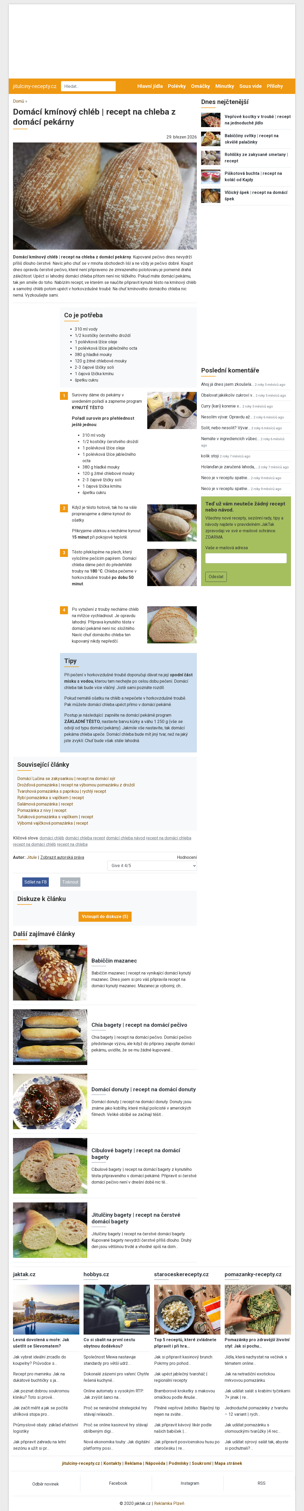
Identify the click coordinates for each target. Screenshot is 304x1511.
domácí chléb (52, 838)
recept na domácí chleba (168, 838)
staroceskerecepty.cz (181, 1274)
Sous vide (250, 86)
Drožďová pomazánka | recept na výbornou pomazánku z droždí (76, 784)
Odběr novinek (45, 1484)
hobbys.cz (96, 1274)
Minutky (224, 86)
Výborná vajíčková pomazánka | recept (52, 823)
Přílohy (275, 86)
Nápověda (155, 1463)
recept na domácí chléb (34, 844)
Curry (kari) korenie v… (221, 406)
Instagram (190, 1483)
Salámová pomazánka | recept (45, 804)
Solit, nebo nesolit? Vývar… (225, 427)
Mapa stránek (228, 1463)
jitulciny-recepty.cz (35, 86)
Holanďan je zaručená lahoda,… (229, 466)
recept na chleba (72, 844)
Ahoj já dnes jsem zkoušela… (227, 384)
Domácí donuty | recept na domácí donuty (144, 1089)
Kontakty (112, 1463)
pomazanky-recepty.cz (253, 1274)
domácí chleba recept (85, 838)
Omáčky (200, 86)
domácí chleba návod (125, 838)
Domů (18, 101)
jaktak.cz (24, 1274)
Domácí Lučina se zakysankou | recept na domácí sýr (66, 778)
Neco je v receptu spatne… (225, 477)
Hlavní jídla (150, 86)
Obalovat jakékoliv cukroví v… (228, 395)
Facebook (118, 1483)
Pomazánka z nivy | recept (41, 810)
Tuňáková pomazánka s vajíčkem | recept (55, 816)
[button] (105, 195)
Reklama (133, 1463)
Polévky (177, 86)
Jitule (32, 857)
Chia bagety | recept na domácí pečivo (139, 1025)
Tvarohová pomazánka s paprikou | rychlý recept (61, 791)
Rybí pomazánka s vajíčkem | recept (50, 797)
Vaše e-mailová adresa (226, 547)
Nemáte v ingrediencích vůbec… (230, 438)
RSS (262, 1483)
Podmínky (178, 1463)
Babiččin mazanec (114, 961)
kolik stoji (210, 455)
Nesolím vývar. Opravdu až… (227, 416)
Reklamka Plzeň (169, 1503)
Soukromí (201, 1463)
